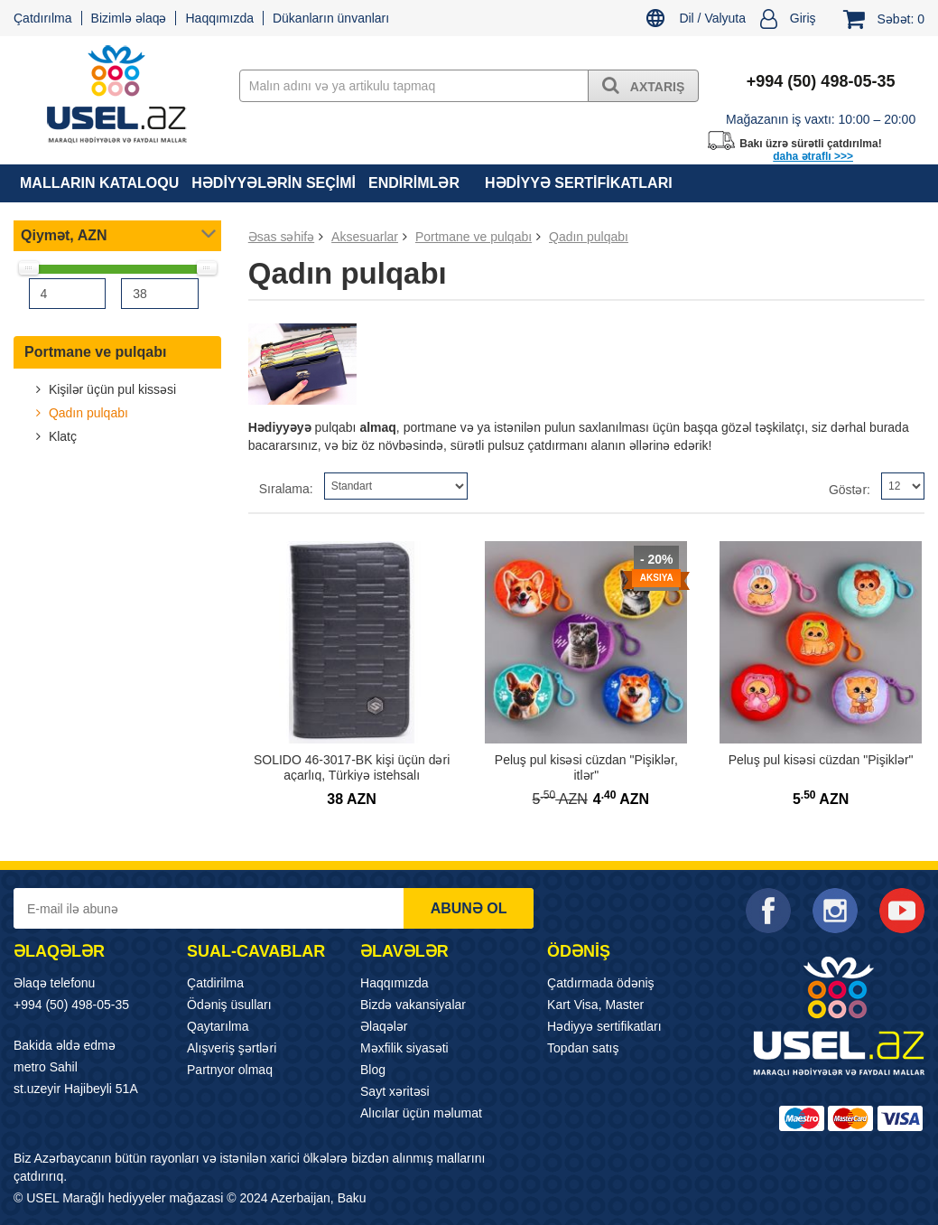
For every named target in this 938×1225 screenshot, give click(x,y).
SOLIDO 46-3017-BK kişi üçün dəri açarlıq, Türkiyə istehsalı (352, 767)
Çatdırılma (43, 18)
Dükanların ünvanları (331, 18)
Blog (372, 1069)
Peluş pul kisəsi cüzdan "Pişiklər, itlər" (586, 767)
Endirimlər (414, 183)
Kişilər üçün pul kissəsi (110, 389)
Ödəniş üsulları (229, 1004)
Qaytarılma (217, 1026)
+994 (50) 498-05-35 (71, 1004)
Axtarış (643, 85)
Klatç (61, 436)
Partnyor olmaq (230, 1069)
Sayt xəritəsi (395, 1091)
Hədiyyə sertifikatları (579, 183)
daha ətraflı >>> (813, 156)
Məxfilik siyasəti (404, 1048)
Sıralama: (286, 489)
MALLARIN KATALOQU (99, 183)
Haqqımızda (219, 18)
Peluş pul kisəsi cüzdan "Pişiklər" (821, 760)
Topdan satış (582, 1048)
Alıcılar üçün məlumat (421, 1113)
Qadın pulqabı (86, 413)
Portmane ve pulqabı (95, 352)
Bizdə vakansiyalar (413, 1004)
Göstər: (849, 489)
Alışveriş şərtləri (231, 1048)
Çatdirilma (215, 983)
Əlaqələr (383, 1026)
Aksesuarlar (364, 236)
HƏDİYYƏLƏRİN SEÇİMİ (273, 183)
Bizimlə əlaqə (129, 18)
